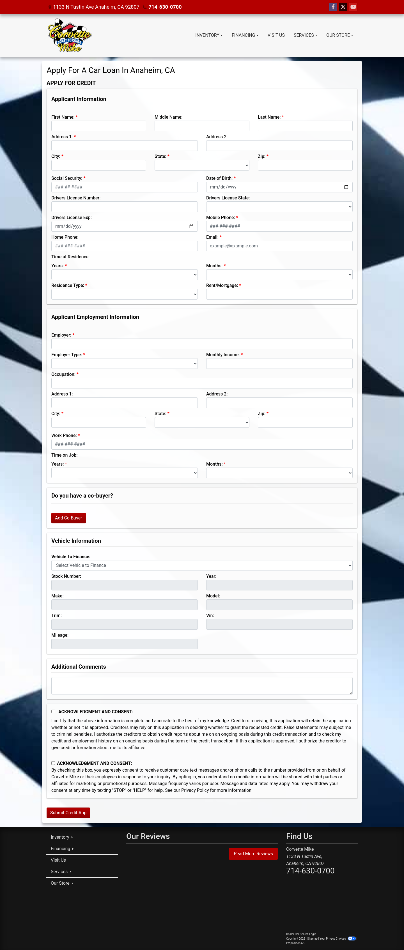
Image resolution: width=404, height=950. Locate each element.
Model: (213, 596)
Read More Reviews (253, 853)
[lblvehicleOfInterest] (202, 565)
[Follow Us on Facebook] (333, 7)
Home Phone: (65, 237)
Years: (57, 265)
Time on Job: (64, 455)
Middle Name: (168, 117)
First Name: (63, 117)
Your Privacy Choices (338, 938)
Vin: (210, 615)
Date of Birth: (219, 178)
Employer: (61, 335)
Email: (212, 237)
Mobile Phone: (220, 217)
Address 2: (217, 136)
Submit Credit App (68, 812)
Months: (214, 265)
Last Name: (269, 117)
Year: (211, 576)
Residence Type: (67, 285)
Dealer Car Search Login (301, 934)
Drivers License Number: (75, 198)
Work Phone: (64, 435)
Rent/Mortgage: (222, 285)
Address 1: (62, 136)
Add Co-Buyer (68, 518)
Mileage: (59, 635)
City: (55, 156)
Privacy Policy (195, 790)
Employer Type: (66, 354)
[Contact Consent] (53, 763)
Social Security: (66, 178)
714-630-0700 (165, 7)
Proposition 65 (295, 943)
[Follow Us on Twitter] (343, 7)
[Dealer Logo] (69, 35)
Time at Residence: (70, 256)
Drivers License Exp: (71, 217)
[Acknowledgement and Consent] (53, 711)
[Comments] (202, 685)
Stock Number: (66, 576)
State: (160, 156)
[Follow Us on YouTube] (353, 7)
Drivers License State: (228, 198)
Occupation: (63, 374)
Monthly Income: (223, 354)
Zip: (261, 156)
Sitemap (312, 938)
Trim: (56, 615)
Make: (57, 596)
